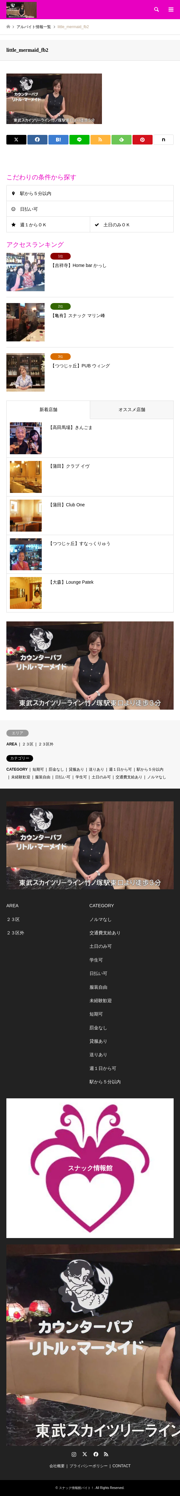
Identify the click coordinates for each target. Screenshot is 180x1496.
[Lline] (79, 139)
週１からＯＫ (33, 224)
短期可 (38, 769)
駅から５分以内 (35, 193)
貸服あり (76, 769)
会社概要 (57, 1466)
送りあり (96, 769)
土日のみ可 (101, 777)
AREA (11, 744)
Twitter (85, 1454)
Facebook (95, 1454)
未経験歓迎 (20, 777)
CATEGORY (17, 769)
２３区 (27, 744)
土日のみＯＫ (117, 224)
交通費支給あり (129, 777)
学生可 (81, 777)
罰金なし (56, 769)
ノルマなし (156, 777)
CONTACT (121, 1466)
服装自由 (42, 777)
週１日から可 (120, 769)
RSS (106, 1454)
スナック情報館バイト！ (76, 1488)
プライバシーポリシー (88, 1466)
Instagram (74, 1454)
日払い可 (29, 209)
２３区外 (46, 744)
